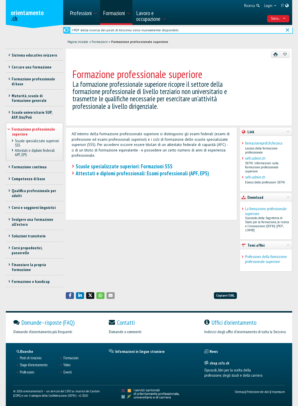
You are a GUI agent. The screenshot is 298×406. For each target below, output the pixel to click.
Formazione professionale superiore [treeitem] (33, 132)
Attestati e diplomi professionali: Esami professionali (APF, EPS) (142, 173)
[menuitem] (83, 12)
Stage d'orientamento (33, 365)
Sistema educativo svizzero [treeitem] (34, 55)
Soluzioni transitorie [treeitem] (29, 236)
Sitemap (240, 391)
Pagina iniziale (78, 42)
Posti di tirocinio (30, 358)
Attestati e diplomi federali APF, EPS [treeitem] (35, 152)
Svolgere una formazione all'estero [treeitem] (32, 222)
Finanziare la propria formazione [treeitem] (29, 267)
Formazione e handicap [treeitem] (31, 281)
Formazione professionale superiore (139, 42)
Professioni (27, 372)
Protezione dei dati (258, 391)
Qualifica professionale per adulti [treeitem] (34, 193)
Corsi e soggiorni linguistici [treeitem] (34, 207)
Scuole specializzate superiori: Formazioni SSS (124, 166)
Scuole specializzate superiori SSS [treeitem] (37, 143)
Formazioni (100, 42)
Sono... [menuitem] (278, 18)
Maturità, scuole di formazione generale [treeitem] (29, 98)
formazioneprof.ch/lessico (263, 143)
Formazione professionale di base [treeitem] (33, 81)
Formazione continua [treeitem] (29, 166)
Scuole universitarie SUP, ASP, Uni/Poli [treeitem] (32, 115)
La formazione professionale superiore (266, 211)
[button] (70, 295)
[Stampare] (275, 54)
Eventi (67, 372)
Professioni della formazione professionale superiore (266, 259)
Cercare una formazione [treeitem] (32, 67)
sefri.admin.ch (255, 158)
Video (66, 365)
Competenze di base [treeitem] (28, 178)
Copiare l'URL (225, 295)
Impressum (278, 391)
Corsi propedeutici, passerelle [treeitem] (27, 250)
